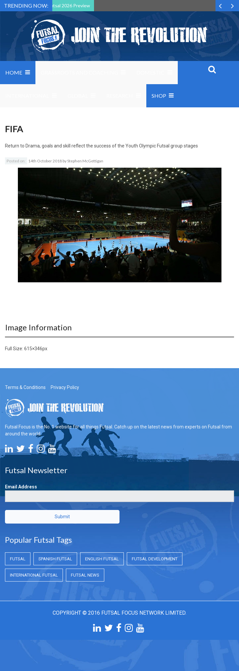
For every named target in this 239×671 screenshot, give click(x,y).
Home (13, 72)
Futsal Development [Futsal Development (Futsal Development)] (154, 558)
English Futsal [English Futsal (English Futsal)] (102, 558)
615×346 (33, 348)
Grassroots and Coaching (79, 72)
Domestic (150, 72)
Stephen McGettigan (85, 160)
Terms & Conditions (25, 387)
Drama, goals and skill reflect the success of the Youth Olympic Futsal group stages (111, 145)
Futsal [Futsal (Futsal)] (17, 558)
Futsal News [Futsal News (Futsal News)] (85, 575)
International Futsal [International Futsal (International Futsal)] (34, 575)
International (27, 95)
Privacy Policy (65, 387)
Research (119, 95)
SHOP (159, 95)
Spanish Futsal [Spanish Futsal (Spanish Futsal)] (55, 558)
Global (78, 95)
